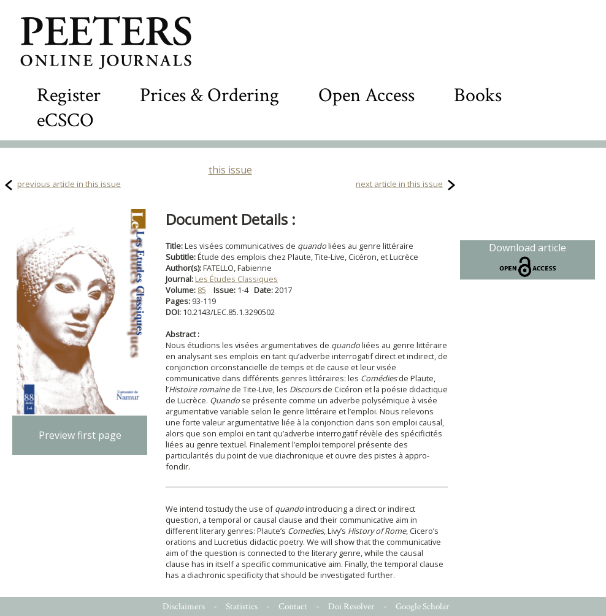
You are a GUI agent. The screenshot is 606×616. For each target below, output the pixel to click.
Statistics (242, 606)
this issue (230, 170)
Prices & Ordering (209, 95)
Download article (527, 260)
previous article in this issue (69, 183)
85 (202, 289)
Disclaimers (184, 606)
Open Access (366, 95)
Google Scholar (423, 606)
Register (69, 95)
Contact (292, 606)
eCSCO (65, 120)
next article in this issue (399, 183)
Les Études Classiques (236, 278)
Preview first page (80, 435)
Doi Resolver (351, 606)
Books (478, 95)
